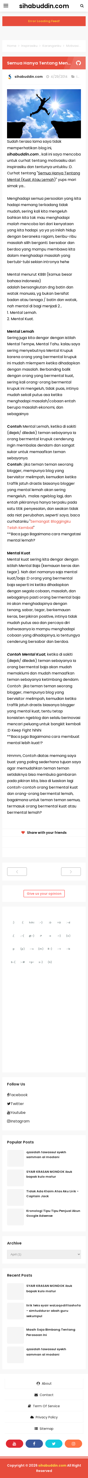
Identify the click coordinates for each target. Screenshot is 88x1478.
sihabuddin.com (52, 1465)
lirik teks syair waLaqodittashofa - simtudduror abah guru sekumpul (53, 1310)
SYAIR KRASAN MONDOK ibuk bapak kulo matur (49, 1174)
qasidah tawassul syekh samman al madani (46, 1154)
